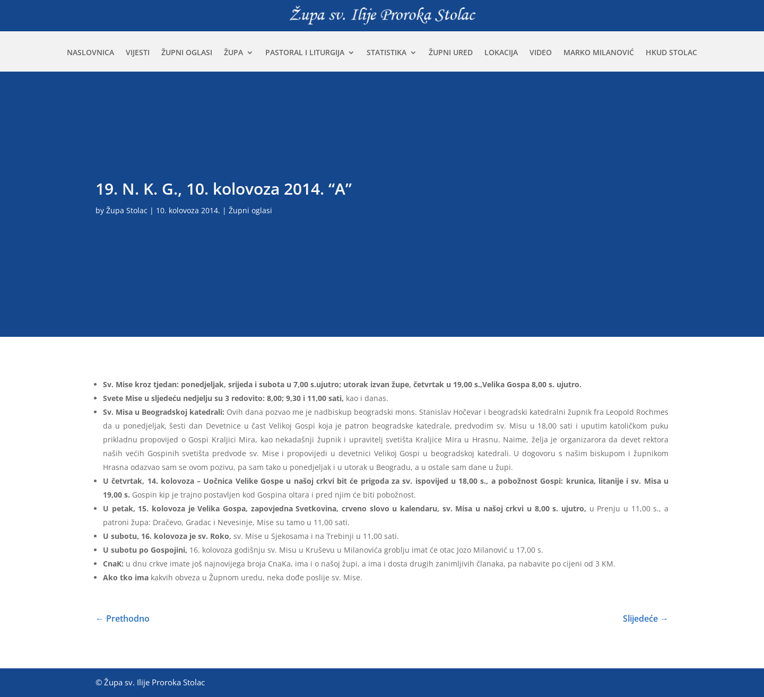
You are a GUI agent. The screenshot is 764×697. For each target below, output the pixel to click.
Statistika (386, 53)
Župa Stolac (126, 210)
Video (540, 53)
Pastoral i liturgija (304, 53)
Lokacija (501, 53)
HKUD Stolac (671, 53)
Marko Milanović (598, 53)
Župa (233, 53)
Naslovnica (90, 53)
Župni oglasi (186, 53)
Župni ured (451, 53)
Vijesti (138, 53)
